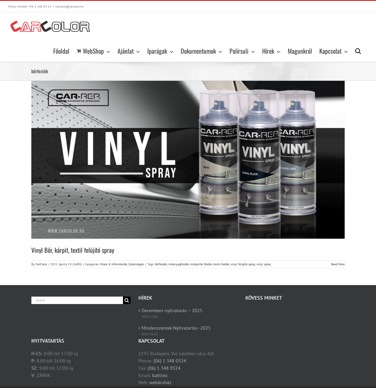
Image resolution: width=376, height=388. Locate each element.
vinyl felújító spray (243, 264)
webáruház (160, 382)
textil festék (221, 264)
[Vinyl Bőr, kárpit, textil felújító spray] (188, 160)
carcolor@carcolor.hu (69, 6)
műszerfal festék (201, 264)
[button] (358, 51)
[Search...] (77, 300)
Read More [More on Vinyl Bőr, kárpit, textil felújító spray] (338, 264)
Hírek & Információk (113, 264)
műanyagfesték (178, 264)
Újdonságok (136, 264)
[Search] (127, 300)
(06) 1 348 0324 (170, 361)
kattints (160, 375)
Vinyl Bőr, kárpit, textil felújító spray (72, 250)
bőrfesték (161, 264)
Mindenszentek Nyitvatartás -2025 (176, 328)
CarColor (41, 264)
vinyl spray (263, 264)
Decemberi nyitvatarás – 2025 (172, 310)
